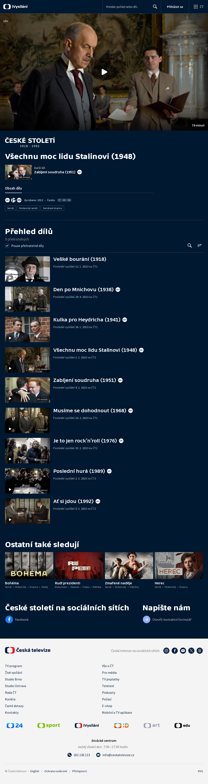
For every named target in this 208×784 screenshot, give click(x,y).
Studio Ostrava (15, 686)
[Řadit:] (199, 245)
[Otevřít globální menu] (198, 6)
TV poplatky (110, 679)
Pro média (109, 672)
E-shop (107, 706)
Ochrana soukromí (55, 771)
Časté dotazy (14, 706)
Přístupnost (79, 771)
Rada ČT (11, 692)
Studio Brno (13, 679)
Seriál (10, 208)
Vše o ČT (108, 666)
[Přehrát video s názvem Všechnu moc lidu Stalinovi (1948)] (104, 71)
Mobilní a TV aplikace (117, 712)
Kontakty (12, 712)
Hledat (153, 8)
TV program (13, 666)
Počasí (106, 699)
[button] (104, 72)
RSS (200, 771)
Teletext (108, 686)
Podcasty (108, 692)
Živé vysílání (13, 672)
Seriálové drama (52, 208)
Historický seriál (28, 208)
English (34, 771)
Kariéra (10, 699)
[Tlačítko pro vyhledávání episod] (189, 245)
